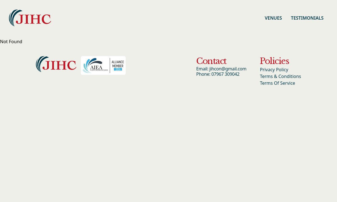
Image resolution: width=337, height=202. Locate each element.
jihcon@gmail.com (227, 69)
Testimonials (307, 18)
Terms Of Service (277, 83)
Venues (273, 18)
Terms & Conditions (280, 76)
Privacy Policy (274, 69)
